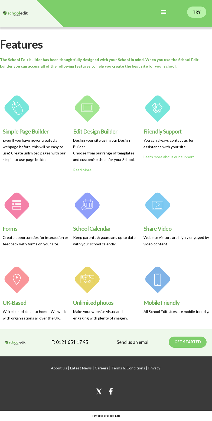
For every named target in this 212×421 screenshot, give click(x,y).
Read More (82, 169)
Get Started (187, 342)
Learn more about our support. (169, 156)
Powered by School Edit (106, 415)
